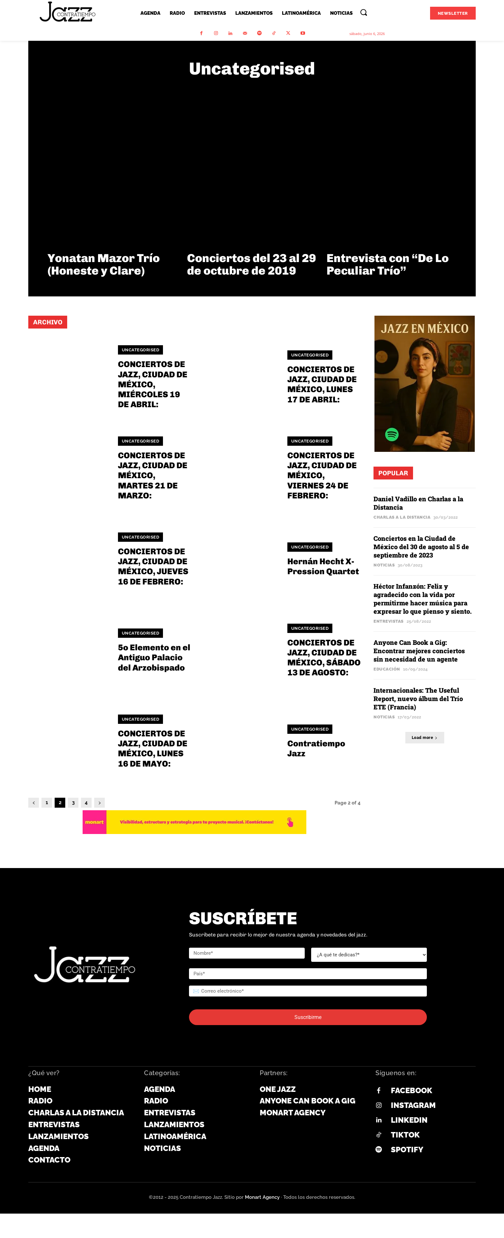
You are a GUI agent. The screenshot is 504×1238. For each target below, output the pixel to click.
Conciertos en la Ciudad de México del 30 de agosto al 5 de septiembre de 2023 (421, 546)
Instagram (413, 1105)
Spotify (407, 1149)
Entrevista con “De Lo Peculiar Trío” (388, 264)
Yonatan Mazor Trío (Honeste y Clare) (104, 264)
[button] (363, 12)
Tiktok (405, 1134)
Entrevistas (389, 621)
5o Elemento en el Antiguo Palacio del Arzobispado (154, 657)
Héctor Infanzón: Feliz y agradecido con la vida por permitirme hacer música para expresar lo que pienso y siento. (423, 598)
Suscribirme (307, 1017)
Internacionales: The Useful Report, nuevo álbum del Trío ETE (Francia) (418, 698)
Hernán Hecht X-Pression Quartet (323, 566)
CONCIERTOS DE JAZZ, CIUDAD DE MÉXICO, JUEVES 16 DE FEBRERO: (153, 567)
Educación (387, 669)
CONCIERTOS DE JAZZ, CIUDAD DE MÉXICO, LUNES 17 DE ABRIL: (322, 384)
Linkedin (409, 1120)
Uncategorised (140, 349)
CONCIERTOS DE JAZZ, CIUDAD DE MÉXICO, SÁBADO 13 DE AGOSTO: (324, 658)
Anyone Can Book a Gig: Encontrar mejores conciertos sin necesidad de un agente (419, 650)
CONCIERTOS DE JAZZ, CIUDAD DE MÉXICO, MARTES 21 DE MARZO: (152, 476)
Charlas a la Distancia (402, 517)
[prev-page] (33, 803)
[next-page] (99, 803)
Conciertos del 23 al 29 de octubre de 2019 (251, 264)
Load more (425, 737)
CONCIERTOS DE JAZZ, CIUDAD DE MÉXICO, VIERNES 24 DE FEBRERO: (322, 476)
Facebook (411, 1090)
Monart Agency (262, 1197)
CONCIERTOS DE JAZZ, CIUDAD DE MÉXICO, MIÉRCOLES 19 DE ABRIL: (152, 384)
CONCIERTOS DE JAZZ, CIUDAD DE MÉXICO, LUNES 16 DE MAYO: (152, 749)
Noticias (384, 565)
